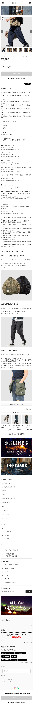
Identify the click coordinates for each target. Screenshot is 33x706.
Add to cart (16, 74)
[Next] (31, 31)
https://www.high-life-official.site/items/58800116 (16, 308)
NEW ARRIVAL (6, 483)
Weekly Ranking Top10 (8, 487)
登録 (28, 591)
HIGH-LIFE (4, 518)
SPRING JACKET (6, 503)
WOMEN (4, 495)
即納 (3, 506)
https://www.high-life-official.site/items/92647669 (16, 260)
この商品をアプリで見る (16, 404)
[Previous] (2, 31)
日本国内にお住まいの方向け (16, 78)
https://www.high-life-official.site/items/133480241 (16, 354)
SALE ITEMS (5, 514)
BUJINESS (5, 510)
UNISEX (4, 491)
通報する (29, 409)
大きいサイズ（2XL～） (8, 499)
